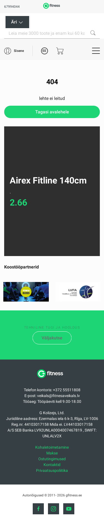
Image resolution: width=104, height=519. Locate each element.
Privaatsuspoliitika (52, 470)
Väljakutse (52, 337)
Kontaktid (52, 464)
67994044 (12, 7)
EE (44, 51)
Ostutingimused (52, 459)
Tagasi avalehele (52, 112)
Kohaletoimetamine (52, 447)
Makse (52, 453)
